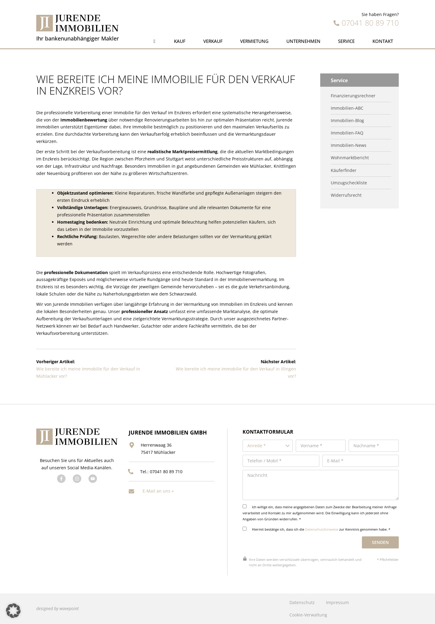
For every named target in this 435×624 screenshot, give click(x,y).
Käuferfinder (343, 170)
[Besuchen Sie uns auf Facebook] (61, 478)
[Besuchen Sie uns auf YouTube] (93, 478)
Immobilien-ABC (347, 108)
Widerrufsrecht (346, 195)
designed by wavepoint (57, 608)
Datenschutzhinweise (321, 529)
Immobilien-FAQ (347, 133)
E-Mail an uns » (158, 491)
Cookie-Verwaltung (308, 615)
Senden (380, 542)
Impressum (337, 602)
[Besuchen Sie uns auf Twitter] (77, 478)
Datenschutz (302, 602)
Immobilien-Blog (347, 120)
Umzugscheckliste (349, 182)
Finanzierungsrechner (353, 95)
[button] (13, 610)
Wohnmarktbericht (350, 157)
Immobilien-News (348, 145)
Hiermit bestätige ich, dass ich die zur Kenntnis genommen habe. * (316, 529)
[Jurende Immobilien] (77, 23)
